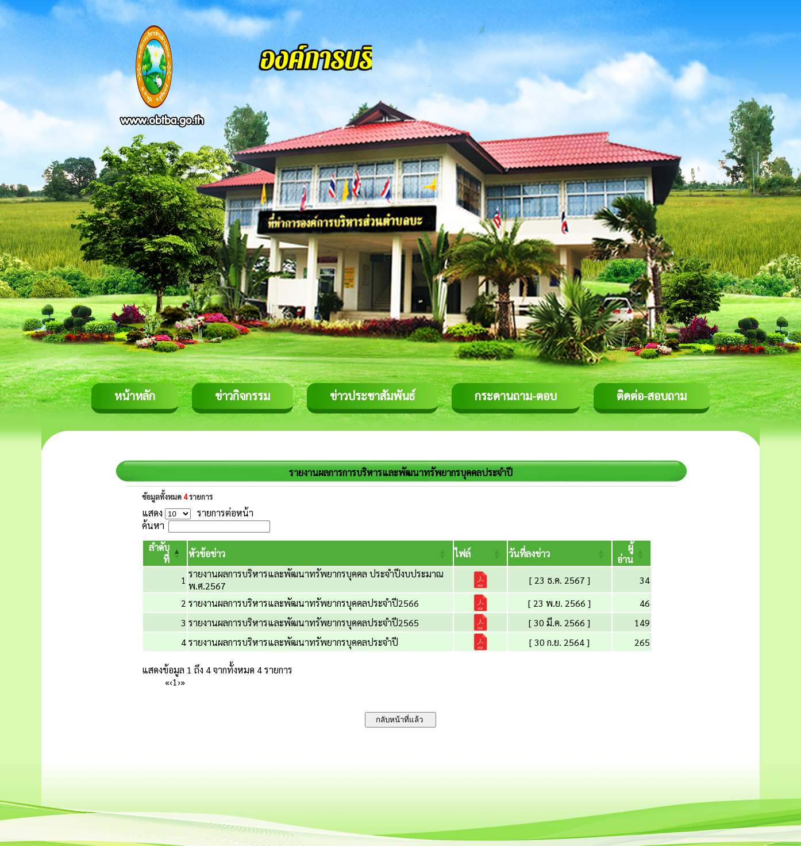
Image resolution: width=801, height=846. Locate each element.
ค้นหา (153, 525)
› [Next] (179, 682)
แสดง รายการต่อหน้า (197, 513)
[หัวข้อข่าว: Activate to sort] (320, 553)
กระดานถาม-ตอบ (516, 395)
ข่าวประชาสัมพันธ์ (372, 395)
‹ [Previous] (171, 682)
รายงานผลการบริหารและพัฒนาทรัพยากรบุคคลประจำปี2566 (303, 603)
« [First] (167, 682)
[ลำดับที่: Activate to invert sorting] (165, 553)
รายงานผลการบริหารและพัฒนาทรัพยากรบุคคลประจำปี (293, 642)
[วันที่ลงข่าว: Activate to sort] (559, 553)
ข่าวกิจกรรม (242, 395)
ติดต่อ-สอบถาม (652, 395)
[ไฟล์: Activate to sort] (480, 553)
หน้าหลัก (134, 395)
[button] (206, 554)
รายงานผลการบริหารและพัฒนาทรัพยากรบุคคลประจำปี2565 (303, 623)
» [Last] (182, 682)
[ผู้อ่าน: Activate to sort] (632, 553)
